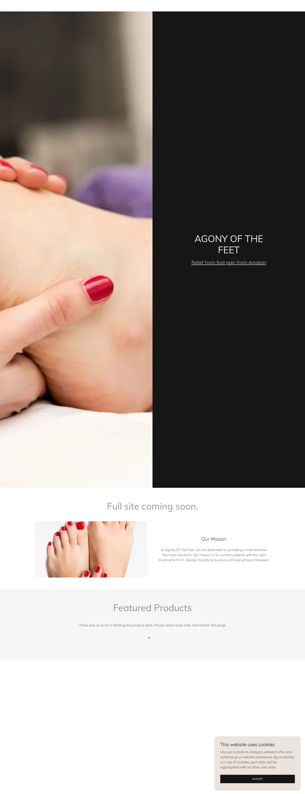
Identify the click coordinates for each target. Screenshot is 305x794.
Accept (257, 787)
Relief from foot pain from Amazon (228, 262)
